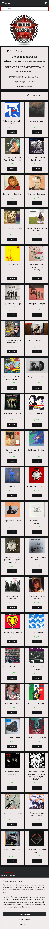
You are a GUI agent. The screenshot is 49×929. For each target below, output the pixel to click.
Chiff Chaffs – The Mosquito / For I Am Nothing (36, 267)
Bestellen (12, 132)
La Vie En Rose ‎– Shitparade (12, 597)
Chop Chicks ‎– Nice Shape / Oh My (12, 305)
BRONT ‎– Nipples (12, 265)
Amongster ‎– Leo (36, 121)
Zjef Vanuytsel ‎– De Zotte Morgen (36, 851)
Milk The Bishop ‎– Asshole (12, 633)
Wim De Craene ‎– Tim (12, 850)
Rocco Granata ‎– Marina (36, 703)
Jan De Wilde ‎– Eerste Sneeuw (36, 522)
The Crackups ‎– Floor (12, 738)
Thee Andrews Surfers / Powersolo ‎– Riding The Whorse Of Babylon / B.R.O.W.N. (36, 775)
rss (39, 925)
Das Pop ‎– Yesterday (36, 340)
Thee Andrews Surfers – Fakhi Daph (12, 773)
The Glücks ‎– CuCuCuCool (36, 738)
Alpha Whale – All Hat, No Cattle (12, 122)
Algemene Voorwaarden (8, 876)
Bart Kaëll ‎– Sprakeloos (36, 194)
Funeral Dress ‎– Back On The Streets (12, 414)
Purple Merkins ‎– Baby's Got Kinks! (36, 668)
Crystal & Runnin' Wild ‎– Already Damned (12, 341)
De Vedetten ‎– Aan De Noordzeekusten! (12, 378)
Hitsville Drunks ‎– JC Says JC (37, 487)
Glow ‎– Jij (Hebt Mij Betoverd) (12, 451)
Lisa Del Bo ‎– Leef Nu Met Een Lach (36, 597)
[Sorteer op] (35, 95)
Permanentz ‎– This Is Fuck (12, 667)
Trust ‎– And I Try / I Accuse (12, 813)
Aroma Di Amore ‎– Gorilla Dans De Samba (36, 158)
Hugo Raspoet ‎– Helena (12, 521)
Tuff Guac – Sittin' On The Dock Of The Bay (37, 814)
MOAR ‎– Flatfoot (37, 633)
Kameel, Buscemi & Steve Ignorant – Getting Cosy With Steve (12, 559)
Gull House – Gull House (36, 450)
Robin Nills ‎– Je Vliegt (12, 703)
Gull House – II (12, 487)
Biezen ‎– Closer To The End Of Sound (37, 229)
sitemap (34, 925)
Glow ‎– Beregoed (36, 413)
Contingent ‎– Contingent (36, 304)
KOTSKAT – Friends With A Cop (36, 558)
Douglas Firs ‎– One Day (36, 377)
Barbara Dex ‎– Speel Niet (12, 194)
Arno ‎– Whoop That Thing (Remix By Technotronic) (12, 158)
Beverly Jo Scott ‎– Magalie (12, 228)
